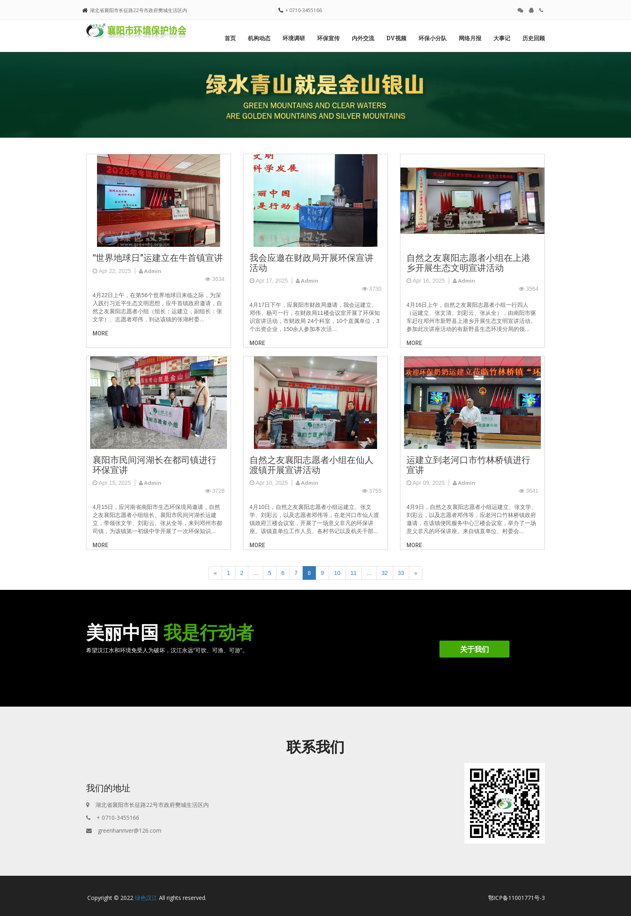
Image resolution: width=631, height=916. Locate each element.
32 (384, 573)
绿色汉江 (146, 898)
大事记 (501, 38)
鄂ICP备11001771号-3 (516, 898)
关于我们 (474, 649)
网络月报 (470, 38)
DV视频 (396, 38)
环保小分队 (433, 38)
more (100, 333)
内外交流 (363, 38)
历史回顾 (533, 38)
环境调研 (294, 38)
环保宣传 (328, 38)
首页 (230, 38)
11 (354, 573)
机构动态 (259, 38)
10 (337, 573)
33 (401, 573)
